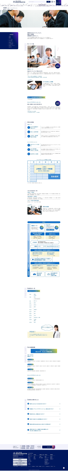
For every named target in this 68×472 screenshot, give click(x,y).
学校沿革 (29, 460)
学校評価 (29, 465)
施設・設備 (46, 462)
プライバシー (29, 467)
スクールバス (46, 460)
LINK (54, 467)
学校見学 (29, 464)
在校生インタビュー (12, 46)
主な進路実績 (11, 45)
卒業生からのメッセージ (51, 460)
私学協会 (52, 467)
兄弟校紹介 (29, 461)
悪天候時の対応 (46, 465)
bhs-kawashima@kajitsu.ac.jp (19, 459)
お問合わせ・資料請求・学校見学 (20, 464)
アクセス (29, 463)
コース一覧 (10, 40)
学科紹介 (18, 10)
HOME (15, 10)
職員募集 (40, 467)
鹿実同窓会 (33, 467)
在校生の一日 (11, 43)
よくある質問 (20, 462)
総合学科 (10, 48)
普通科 (10, 39)
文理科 (10, 37)
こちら (26, 467)
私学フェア (43, 467)
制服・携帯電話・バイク (46, 461)
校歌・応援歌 (29, 462)
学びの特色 (10, 42)
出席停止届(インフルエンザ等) (47, 464)
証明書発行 (20, 460)
